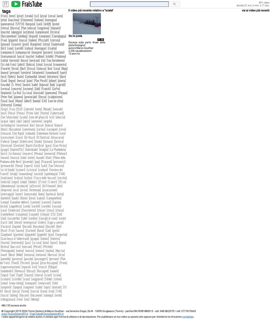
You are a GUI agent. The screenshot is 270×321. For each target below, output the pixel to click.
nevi (3, 113)
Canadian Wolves (19, 202)
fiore (62, 77)
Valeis (11, 77)
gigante (13, 40)
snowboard (52, 73)
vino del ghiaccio (38, 117)
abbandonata (8, 186)
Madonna (60, 56)
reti (34, 267)
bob (52, 85)
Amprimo (6, 190)
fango (14, 141)
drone (42, 77)
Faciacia (5, 226)
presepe (14, 73)
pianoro (18, 97)
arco (16, 190)
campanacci (7, 52)
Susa (4, 101)
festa (15, 69)
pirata (35, 263)
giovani (5, 44)
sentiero (25, 73)
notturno (41, 255)
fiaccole (50, 226)
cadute (41, 198)
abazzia (60, 117)
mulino (49, 251)
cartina (41, 129)
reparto (26, 267)
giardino (18, 234)
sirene (57, 279)
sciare (48, 275)
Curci (4, 222)
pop (37, 162)
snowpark (31, 283)
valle (34, 85)
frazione (30, 230)
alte (60, 186)
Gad (48, 230)
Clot (59, 214)
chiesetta (6, 105)
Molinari (61, 154)
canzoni (46, 202)
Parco (11, 113)
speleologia (51, 174)
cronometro (60, 64)
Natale (47, 109)
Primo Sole (32, 113)
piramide (28, 162)
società (38, 174)
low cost (15, 247)
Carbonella (31, 77)
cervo (62, 129)
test (3, 77)
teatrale (57, 287)
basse (40, 125)
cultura (28, 48)
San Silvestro (56, 166)
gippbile (42, 234)
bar (32, 125)
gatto (56, 230)
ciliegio (45, 214)
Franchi (46, 89)
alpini (26, 121)
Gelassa (41, 69)
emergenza (30, 222)
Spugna (17, 287)
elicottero (53, 77)
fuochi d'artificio (34, 145)
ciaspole (34, 214)
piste (20, 16)
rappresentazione (10, 267)
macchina (13, 20)
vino (19, 299)
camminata (29, 129)
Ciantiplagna (58, 36)
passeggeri (41, 259)
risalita (52, 48)
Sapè (19, 275)
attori (19, 194)
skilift (47, 24)
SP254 (19, 24)
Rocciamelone (8, 36)
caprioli (61, 85)
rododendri (7, 271)
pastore (48, 52)
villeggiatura (8, 299)
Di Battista (43, 137)
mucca (23, 40)
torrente (14, 60)
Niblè (19, 255)
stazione (59, 52)
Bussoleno (15, 129)
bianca (49, 125)
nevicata (34, 60)
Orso (61, 255)
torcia (16, 291)
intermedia (17, 243)
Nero (11, 255)
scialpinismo (54, 97)
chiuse (41, 210)
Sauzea (29, 275)
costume (28, 89)
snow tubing (16, 283)
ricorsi (42, 267)
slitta (46, 44)
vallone (40, 56)
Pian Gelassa (28, 28)
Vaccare (24, 295)
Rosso (42, 97)
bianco (58, 125)
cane (10, 48)
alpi (19, 121)
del (10, 222)
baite (20, 77)
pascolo (28, 259)
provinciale (30, 97)
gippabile (30, 234)
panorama (51, 93)
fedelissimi (26, 141)
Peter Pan (6, 97)
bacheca (51, 194)
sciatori (20, 170)
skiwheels (38, 73)
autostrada (30, 194)
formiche (19, 145)
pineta (61, 81)
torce (7, 291)
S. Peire (16, 85)
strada (29, 16)
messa (21, 81)
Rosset (31, 271)
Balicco (30, 64)
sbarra (38, 275)
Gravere (16, 44)
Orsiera (55, 32)
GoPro (56, 89)
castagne (52, 129)
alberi (28, 101)
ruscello (5, 85)
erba (3, 20)
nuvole (40, 158)
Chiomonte (26, 20)
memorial (50, 154)
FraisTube (32, 4)
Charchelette (28, 210)
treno (43, 291)
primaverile (7, 166)
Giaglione (6, 234)
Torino (25, 291)
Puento (44, 113)
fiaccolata (39, 226)
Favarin (5, 69)
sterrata (55, 40)
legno (12, 81)
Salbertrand (57, 113)
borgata (30, 24)
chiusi (50, 210)
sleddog (22, 36)
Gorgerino (61, 234)
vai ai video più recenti (255, 10)
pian (29, 81)
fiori (23, 69)
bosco (24, 60)
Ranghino (36, 44)
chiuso (59, 210)
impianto (6, 93)
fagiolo (16, 226)
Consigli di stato (48, 218)
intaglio (44, 149)
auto (59, 16)
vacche (29, 56)
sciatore (5, 279)
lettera (4, 247)
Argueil (33, 36)
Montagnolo (7, 251)
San (12, 275)
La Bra (16, 93)
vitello (49, 56)
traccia (34, 291)
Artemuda (35, 190)
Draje (4, 109)
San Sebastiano (9, 117)
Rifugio (52, 267)
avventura (22, 125)
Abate (19, 101)
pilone (52, 81)
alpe (12, 121)
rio (43, 60)
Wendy (35, 299)
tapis (47, 287)
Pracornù (46, 162)
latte (46, 243)
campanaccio (22, 52)
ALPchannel (49, 186)
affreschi (35, 186)
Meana (38, 154)
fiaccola (27, 226)
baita (60, 194)
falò (37, 89)
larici (4, 154)
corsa (52, 16)
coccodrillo (13, 218)
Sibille (48, 279)
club (3, 218)
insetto (5, 243)
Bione (24, 198)
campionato (42, 32)
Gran (3, 81)
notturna (29, 255)
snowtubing (26, 174)
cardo (27, 206)
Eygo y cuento (55, 222)
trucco (4, 295)
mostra (29, 251)
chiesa (4, 28)
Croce (19, 137)
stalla (39, 287)
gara (48, 145)
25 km (42, 182)
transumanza (8, 56)
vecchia (62, 178)
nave (3, 255)
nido (23, 158)
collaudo (30, 133)
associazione (50, 190)
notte (31, 158)
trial (51, 291)
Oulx (48, 158)
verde (58, 295)
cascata (57, 206)
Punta (19, 166)
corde (62, 218)
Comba (17, 105)
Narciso (60, 251)
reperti (28, 166)
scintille (17, 279)
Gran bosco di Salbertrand (14, 239)
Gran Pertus (60, 145)
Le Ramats (15, 154)
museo (4, 158)
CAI (44, 101)
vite (27, 299)
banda (36, 101)
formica (59, 141)
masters (27, 154)
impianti (55, 28)
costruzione (7, 137)
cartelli (35, 206)
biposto (44, 85)
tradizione (6, 178)
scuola (23, 117)
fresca (31, 69)
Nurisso (52, 255)
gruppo (34, 239)
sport (63, 73)
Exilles (42, 222)
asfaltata (28, 32)
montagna (51, 20)
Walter (32, 182)
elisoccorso (57, 137)
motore (40, 251)
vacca (21, 56)
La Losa (27, 93)
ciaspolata (21, 214)
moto (38, 109)
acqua (4, 121)
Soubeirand (57, 44)
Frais (4, 16)
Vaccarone (36, 295)
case (3, 210)
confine (33, 218)
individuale (31, 149)
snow (4, 283)
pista (43, 16)
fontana (48, 141)
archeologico (7, 125)
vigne (15, 182)
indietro (55, 239)
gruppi (4, 149)
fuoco (40, 230)
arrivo (24, 190)
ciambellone (7, 214)
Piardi (15, 263)
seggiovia (43, 28)
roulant (54, 271)
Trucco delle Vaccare (44, 178)
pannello (5, 259)
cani (39, 24)
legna (62, 243)
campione (45, 36)
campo (4, 202)
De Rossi (29, 137)
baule (15, 198)
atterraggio (7, 194)
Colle (24, 218)
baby (41, 194)
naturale (58, 109)
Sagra (4, 275)
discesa (15, 28)
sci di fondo (7, 170)
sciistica (31, 170)
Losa (56, 69)
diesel (18, 222)
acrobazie (22, 186)
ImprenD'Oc (17, 149)
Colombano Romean (47, 133)
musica (14, 158)
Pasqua (63, 93)
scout (26, 279)
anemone (37, 121)
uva (11, 101)
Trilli (58, 291)
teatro (26, 85)
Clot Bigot (18, 133)
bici (3, 48)
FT (5, 4)
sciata (57, 275)
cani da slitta (55, 101)
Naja (64, 69)
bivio (32, 198)
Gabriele (28, 109)
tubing (14, 295)
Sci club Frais (8, 64)
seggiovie (37, 279)
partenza (17, 259)
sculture (43, 170)
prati (25, 44)
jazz (28, 243)
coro (62, 133)
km (49, 69)
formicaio (6, 145)
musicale (38, 93)
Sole (55, 283)
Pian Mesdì (41, 81)
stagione (28, 287)
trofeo (28, 178)
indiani (44, 239)
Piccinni (25, 263)
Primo (63, 263)
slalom (32, 40)
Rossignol (43, 271)
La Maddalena (58, 149)
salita (4, 60)
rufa (37, 166)
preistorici (59, 162)
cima (39, 64)
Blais (4, 129)
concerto (16, 89)
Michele (48, 247)
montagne (40, 48)
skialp (14, 174)
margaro (36, 52)
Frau (3, 40)
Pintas (20, 113)
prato (55, 24)
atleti (21, 64)
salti (44, 166)
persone (54, 259)
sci (36, 16)
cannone (35, 202)
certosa (5, 89)
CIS (53, 214)
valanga (48, 295)
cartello (46, 206)
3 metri (52, 182)
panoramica (7, 24)
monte (20, 251)
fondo (38, 141)
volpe (23, 182)
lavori (54, 243)
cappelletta (15, 206)
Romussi (19, 271)
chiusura (5, 133)
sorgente (6, 287)
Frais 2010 (16, 109)
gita (51, 234)
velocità (5, 182)
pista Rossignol (49, 263)
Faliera (5, 141)
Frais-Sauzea (16, 230)
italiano (39, 20)
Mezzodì (43, 40)
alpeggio (16, 32)
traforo (18, 178)
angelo (47, 121)
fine (59, 226)
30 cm (62, 182)
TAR (62, 174)
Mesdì (37, 247)
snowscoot (44, 283)
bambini (5, 198)
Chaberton (14, 210)
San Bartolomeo (55, 60)
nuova (4, 73)
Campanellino (54, 198)
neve (12, 16)
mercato (27, 247)
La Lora (37, 243)
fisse (4, 230)
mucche (5, 32)
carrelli (19, 48)
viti (52, 117)
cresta (48, 64)
